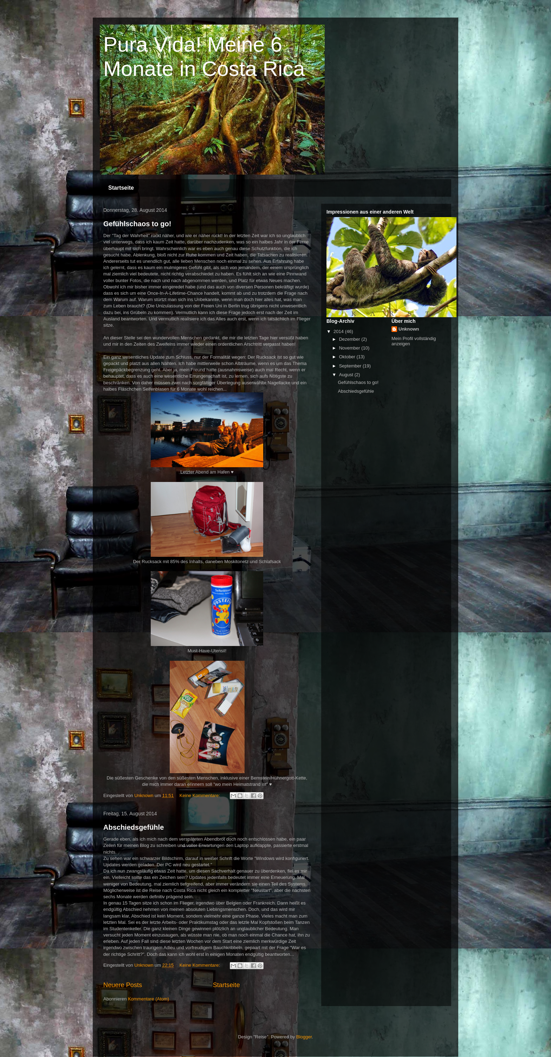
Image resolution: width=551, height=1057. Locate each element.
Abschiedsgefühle (133, 827)
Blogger (304, 1036)
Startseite (121, 188)
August (347, 374)
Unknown (408, 329)
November (350, 348)
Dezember (350, 339)
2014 (339, 331)
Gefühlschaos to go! (137, 224)
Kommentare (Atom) (148, 998)
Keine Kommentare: (200, 795)
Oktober (348, 356)
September (351, 365)
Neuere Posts (122, 985)
